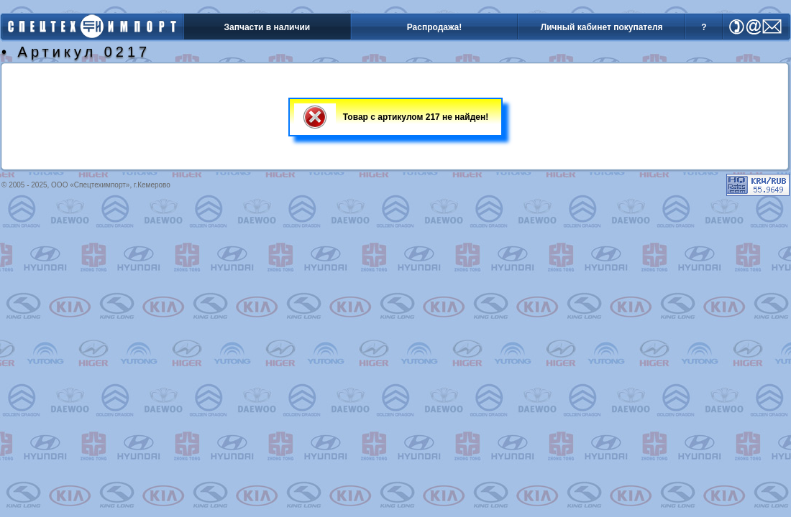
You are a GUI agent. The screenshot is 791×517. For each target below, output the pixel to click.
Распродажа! (434, 27)
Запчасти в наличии (267, 27)
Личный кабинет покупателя (602, 27)
